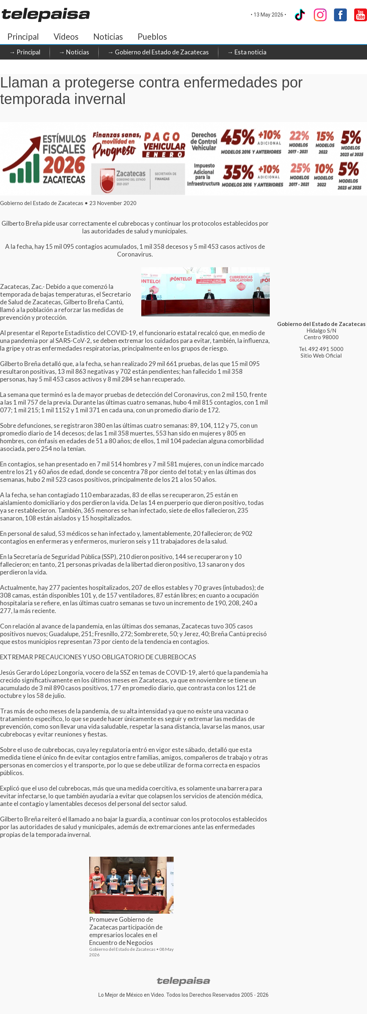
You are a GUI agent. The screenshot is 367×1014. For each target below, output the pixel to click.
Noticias (108, 37)
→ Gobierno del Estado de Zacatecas (158, 52)
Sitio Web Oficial (321, 355)
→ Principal (24, 52)
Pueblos (152, 37)
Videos (66, 37)
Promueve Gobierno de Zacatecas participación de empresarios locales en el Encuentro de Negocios (126, 931)
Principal (23, 37)
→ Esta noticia (246, 52)
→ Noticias (74, 52)
